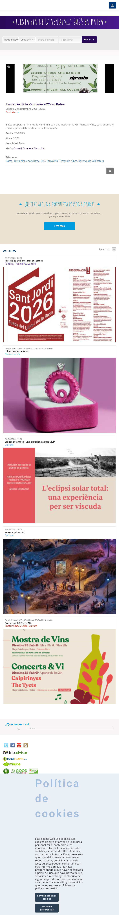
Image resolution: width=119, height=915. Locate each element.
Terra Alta (19, 161)
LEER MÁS (59, 226)
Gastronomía (12, 354)
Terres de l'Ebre (68, 161)
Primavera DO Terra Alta (18, 623)
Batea (9, 161)
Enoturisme (11, 626)
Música (23, 626)
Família (9, 263)
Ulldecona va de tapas (17, 351)
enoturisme (33, 161)
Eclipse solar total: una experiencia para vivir (30, 441)
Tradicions (20, 263)
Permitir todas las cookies (46, 897)
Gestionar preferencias (47, 908)
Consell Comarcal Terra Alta (29, 148)
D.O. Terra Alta (49, 161)
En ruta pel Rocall (14, 532)
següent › (114, 249)
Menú (112, 5)
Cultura (32, 263)
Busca (87, 39)
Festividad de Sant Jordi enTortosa (24, 260)
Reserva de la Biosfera (91, 161)
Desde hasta (29, 348)
